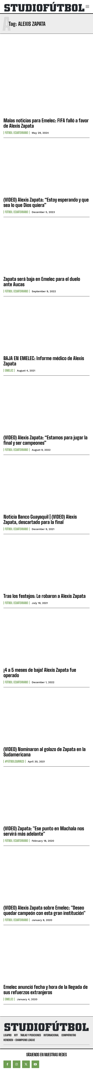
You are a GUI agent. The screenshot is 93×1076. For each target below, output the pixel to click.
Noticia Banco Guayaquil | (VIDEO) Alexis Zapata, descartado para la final (40, 519)
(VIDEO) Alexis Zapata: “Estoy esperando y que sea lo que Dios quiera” (46, 202)
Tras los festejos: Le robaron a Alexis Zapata (44, 596)
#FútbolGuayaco (14, 761)
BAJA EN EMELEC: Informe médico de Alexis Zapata (43, 360)
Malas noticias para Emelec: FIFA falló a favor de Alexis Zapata (46, 123)
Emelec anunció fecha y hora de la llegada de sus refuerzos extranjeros (45, 989)
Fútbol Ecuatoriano (16, 132)
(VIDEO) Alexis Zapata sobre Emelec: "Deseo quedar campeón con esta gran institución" (44, 910)
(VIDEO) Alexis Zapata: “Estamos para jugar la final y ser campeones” (45, 440)
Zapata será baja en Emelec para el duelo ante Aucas (41, 281)
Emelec (9, 370)
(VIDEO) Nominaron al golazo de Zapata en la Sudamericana (44, 751)
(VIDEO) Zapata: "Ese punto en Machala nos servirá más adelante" (43, 831)
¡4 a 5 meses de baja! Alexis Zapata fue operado (39, 672)
